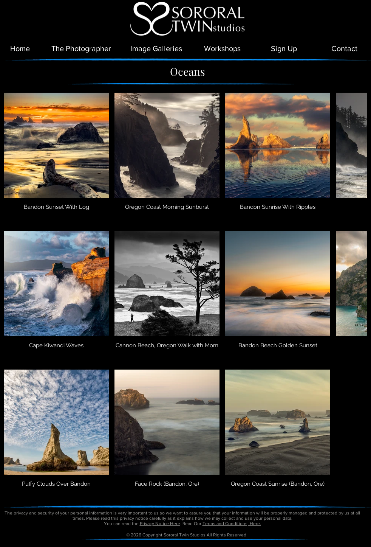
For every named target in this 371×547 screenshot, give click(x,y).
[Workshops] (222, 48)
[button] (284, 48)
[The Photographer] (81, 48)
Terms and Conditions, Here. (232, 523)
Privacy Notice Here (160, 523)
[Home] (20, 48)
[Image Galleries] (156, 48)
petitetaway (211, 544)
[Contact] (344, 48)
